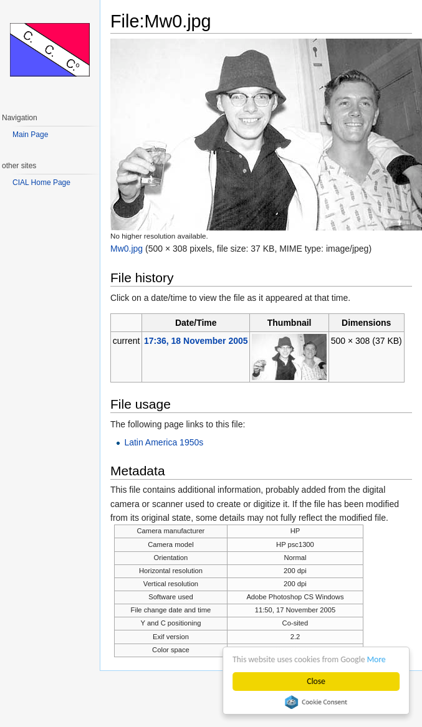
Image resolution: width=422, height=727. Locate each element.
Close (316, 681)
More (376, 659)
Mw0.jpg (126, 249)
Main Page (30, 134)
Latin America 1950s (163, 442)
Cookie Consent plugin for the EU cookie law (316, 702)
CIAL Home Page (41, 182)
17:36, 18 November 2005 (196, 341)
